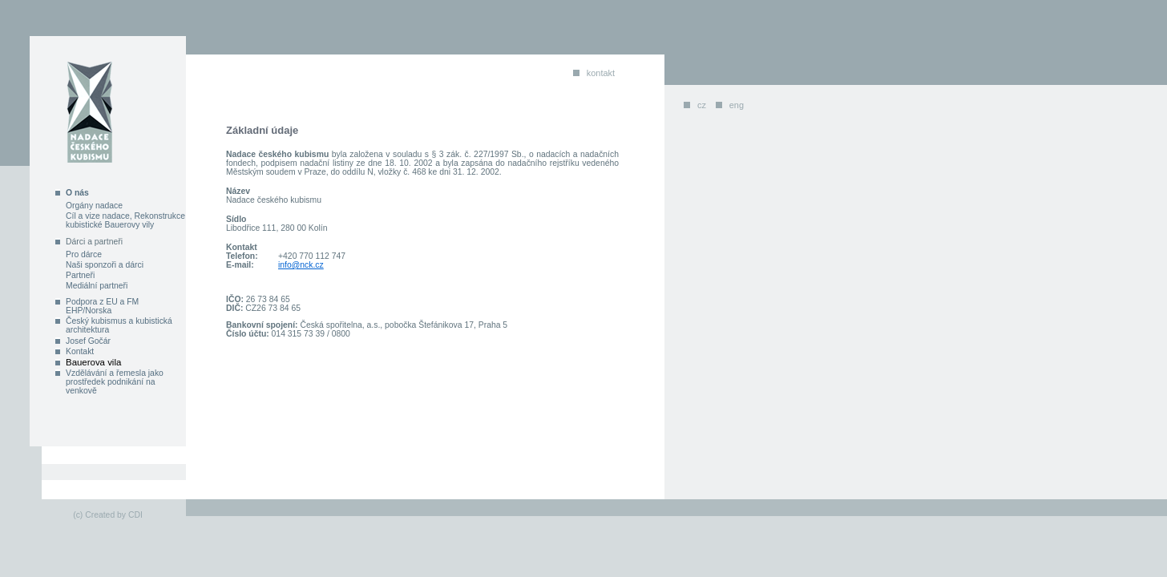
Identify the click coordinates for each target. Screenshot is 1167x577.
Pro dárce (84, 254)
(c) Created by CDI (108, 514)
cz (701, 105)
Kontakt (80, 351)
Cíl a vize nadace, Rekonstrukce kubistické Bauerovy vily (125, 220)
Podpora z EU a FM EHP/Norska (102, 306)
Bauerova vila (93, 362)
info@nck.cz (301, 264)
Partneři (80, 275)
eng (736, 105)
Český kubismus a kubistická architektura (119, 325)
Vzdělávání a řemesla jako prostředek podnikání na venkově (115, 382)
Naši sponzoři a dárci (104, 264)
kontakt (601, 73)
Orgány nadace (94, 205)
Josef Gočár (88, 341)
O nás (77, 192)
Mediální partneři (96, 285)
